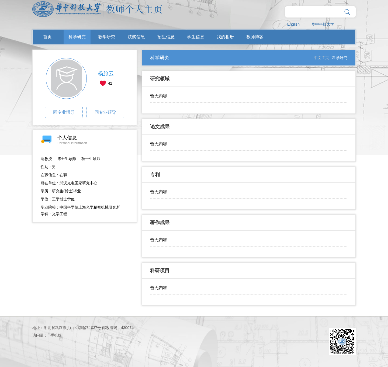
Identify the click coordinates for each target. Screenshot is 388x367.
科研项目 (159, 270)
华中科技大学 (322, 24)
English (293, 24)
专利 (155, 174)
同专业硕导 (105, 112)
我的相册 (225, 36)
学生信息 (195, 36)
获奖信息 (136, 36)
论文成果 (159, 126)
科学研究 (77, 36)
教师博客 (255, 36)
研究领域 (159, 78)
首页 (47, 36)
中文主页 (321, 58)
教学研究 (106, 36)
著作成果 (159, 222)
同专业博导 (64, 112)
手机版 (56, 335)
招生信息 (166, 36)
